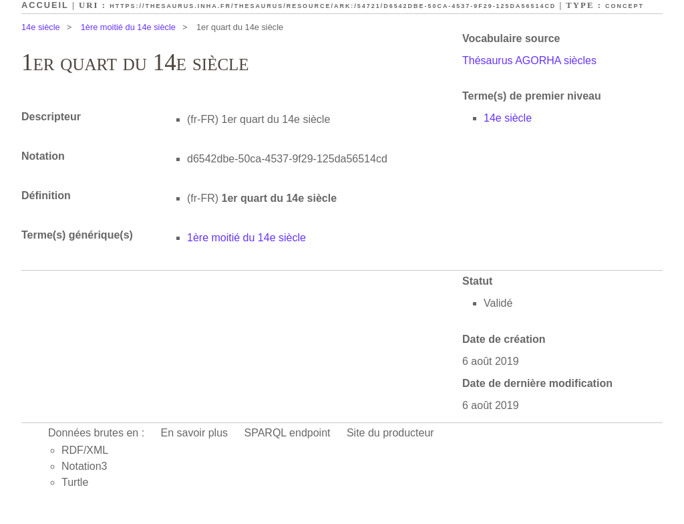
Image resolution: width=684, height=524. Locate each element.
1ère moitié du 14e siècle (128, 27)
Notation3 (84, 466)
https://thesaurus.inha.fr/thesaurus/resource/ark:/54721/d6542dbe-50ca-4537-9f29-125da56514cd (333, 6)
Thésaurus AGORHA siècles (529, 60)
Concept (624, 6)
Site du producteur (390, 432)
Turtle (74, 482)
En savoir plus (194, 432)
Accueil (45, 5)
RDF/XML (84, 450)
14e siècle (40, 27)
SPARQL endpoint (287, 432)
